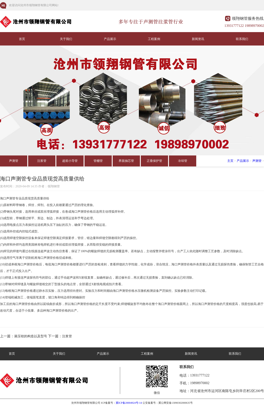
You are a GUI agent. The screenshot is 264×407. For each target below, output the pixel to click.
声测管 (13, 160)
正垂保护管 (154, 160)
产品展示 (110, 39)
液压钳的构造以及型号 (30, 336)
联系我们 (242, 39)
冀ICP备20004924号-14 (129, 402)
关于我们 (66, 39)
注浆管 (41, 160)
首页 (22, 39)
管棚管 (98, 160)
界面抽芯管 (126, 160)
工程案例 (154, 39)
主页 (230, 160)
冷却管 (182, 160)
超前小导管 (70, 160)
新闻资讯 (198, 39)
